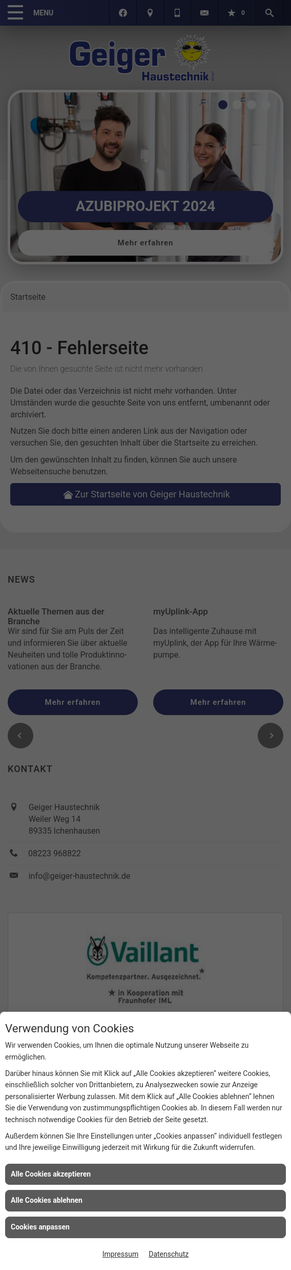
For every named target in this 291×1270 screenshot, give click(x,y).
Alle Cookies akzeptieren (51, 1174)
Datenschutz (169, 1254)
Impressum (120, 1254)
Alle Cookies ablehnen (46, 1200)
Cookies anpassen (40, 1227)
